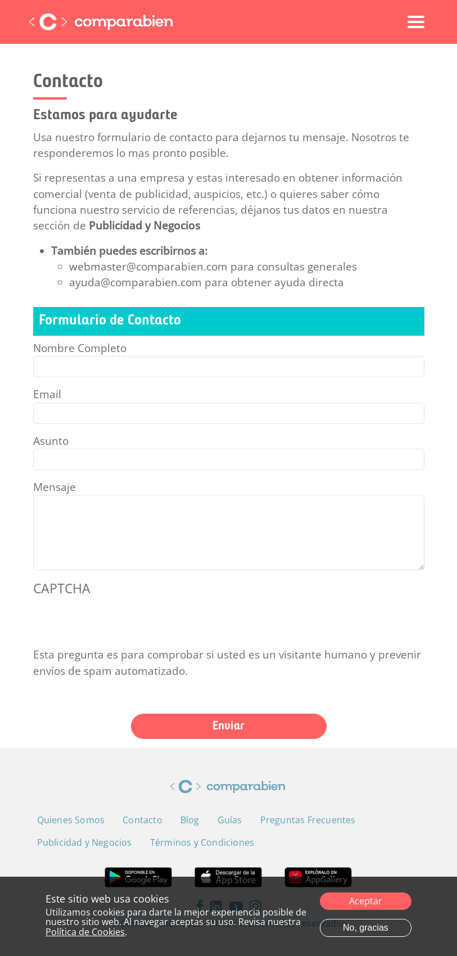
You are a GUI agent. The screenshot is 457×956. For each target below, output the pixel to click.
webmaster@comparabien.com (148, 266)
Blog (190, 820)
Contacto (142, 820)
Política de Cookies (85, 932)
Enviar (228, 726)
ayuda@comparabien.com (135, 282)
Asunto (51, 441)
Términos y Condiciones (202, 842)
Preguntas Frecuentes (308, 820)
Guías (230, 820)
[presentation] (118, 625)
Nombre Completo (79, 348)
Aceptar (365, 901)
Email (47, 394)
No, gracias (365, 927)
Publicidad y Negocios (144, 225)
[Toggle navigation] (416, 22)
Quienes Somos (71, 820)
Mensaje (54, 487)
